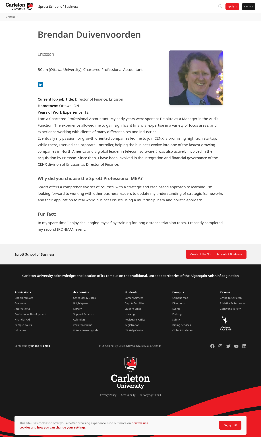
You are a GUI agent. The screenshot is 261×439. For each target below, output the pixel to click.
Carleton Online (82, 326)
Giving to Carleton (231, 299)
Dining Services (181, 326)
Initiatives (20, 332)
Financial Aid (22, 321)
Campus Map (180, 299)
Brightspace (80, 305)
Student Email (133, 310)
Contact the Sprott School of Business (216, 256)
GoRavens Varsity (230, 310)
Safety (176, 321)
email (46, 347)
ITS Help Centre (134, 332)
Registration (132, 326)
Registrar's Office (135, 321)
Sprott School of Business (58, 6)
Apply (230, 6)
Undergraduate (23, 299)
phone (35, 347)
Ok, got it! (230, 425)
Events (176, 310)
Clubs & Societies (182, 332)
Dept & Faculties (134, 305)
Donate (248, 6)
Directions (178, 305)
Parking (177, 315)
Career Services (134, 299)
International (22, 310)
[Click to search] (220, 6)
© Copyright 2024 (150, 396)
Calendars (79, 321)
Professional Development (30, 315)
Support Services (83, 315)
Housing (130, 315)
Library (77, 310)
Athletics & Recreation (233, 305)
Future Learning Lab (85, 332)
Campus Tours (23, 326)
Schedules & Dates (84, 299)
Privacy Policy (108, 396)
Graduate (20, 305)
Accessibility (128, 396)
